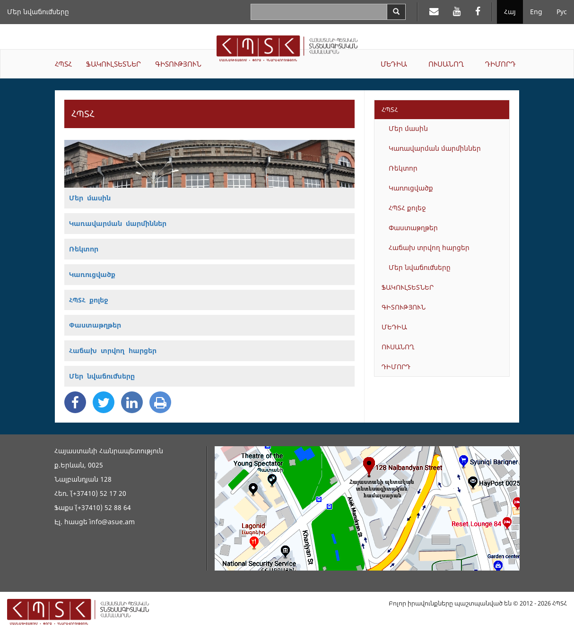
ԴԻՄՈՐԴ (396, 366)
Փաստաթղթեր (413, 227)
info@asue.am (112, 521)
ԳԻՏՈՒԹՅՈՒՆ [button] (178, 64)
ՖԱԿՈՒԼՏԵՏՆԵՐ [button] (113, 64)
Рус (562, 11)
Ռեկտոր (403, 168)
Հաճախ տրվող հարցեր (429, 247)
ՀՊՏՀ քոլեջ (407, 207)
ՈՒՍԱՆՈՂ (398, 346)
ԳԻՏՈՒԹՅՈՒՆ (404, 307)
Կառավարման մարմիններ (435, 148)
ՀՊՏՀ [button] (63, 64)
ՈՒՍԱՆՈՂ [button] (446, 64)
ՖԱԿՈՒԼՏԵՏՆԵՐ (408, 287)
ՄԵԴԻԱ (394, 326)
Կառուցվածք (411, 187)
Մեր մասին (408, 128)
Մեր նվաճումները (38, 11)
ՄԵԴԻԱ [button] (394, 64)
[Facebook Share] (75, 402)
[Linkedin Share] (132, 402)
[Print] (160, 402)
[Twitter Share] (103, 402)
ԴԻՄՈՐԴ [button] (500, 64)
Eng (536, 11)
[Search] (396, 12)
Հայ (510, 11)
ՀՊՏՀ (390, 109)
